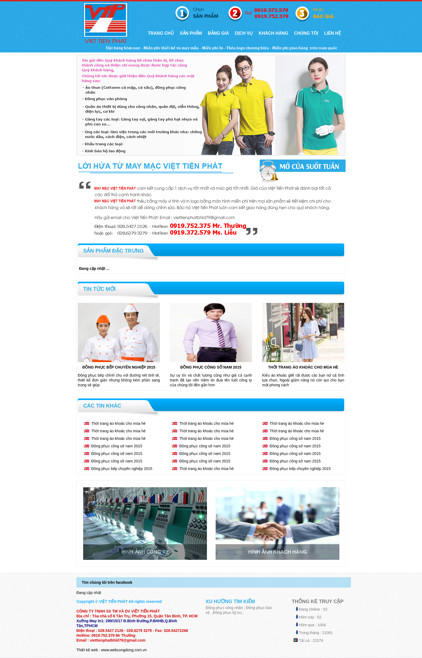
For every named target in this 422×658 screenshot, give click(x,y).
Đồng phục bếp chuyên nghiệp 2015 (118, 367)
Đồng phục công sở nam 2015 (210, 367)
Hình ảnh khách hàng (277, 552)
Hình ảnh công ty (145, 552)
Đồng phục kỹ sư (227, 612)
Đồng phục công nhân (224, 608)
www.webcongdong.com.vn (124, 650)
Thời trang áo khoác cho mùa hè (303, 367)
